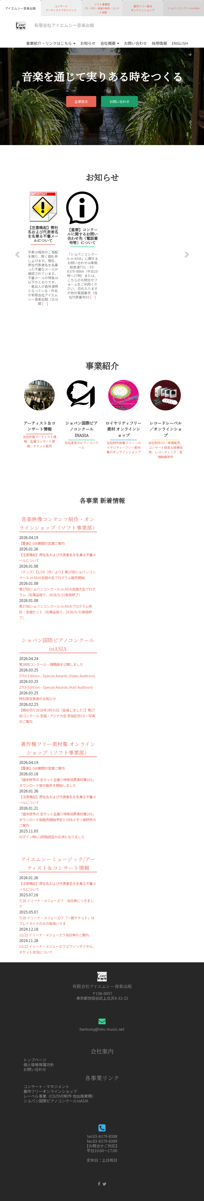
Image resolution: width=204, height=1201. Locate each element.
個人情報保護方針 (38, 1064)
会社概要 (108, 43)
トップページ (34, 1060)
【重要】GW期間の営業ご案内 (42, 543)
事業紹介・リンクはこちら (49, 43)
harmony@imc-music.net (102, 1029)
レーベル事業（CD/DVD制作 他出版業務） (59, 1096)
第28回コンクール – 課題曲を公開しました (51, 664)
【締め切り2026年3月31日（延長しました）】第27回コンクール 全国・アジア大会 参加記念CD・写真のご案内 (57, 715)
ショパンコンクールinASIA (183, 8)
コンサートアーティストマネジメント (61, 8)
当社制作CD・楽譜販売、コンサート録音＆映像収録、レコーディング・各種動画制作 (165, 449)
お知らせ (88, 43)
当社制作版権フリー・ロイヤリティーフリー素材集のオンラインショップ (124, 447)
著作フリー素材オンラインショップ (143, 8)
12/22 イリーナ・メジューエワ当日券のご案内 (54, 934)
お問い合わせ (135, 43)
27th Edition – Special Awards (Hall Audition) (56, 687)
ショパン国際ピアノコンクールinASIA (55, 1101)
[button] (17, 255)
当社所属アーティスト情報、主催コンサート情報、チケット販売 (39, 441)
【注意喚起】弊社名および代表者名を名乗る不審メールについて (43, 234)
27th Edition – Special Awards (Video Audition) (57, 675)
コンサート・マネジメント (46, 1086)
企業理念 (81, 101)
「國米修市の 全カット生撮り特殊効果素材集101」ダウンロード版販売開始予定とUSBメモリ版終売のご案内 (57, 819)
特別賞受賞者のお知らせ (37, 698)
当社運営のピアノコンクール (81, 445)
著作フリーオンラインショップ (50, 1091)
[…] (45, 303)
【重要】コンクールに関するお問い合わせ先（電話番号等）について (82, 236)
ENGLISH (180, 43)
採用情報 (159, 43)
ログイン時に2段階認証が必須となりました (52, 836)
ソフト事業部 (102, 8)
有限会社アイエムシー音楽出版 (55, 25)
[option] (102, 251)
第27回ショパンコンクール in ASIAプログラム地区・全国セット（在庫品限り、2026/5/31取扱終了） (55, 612)
